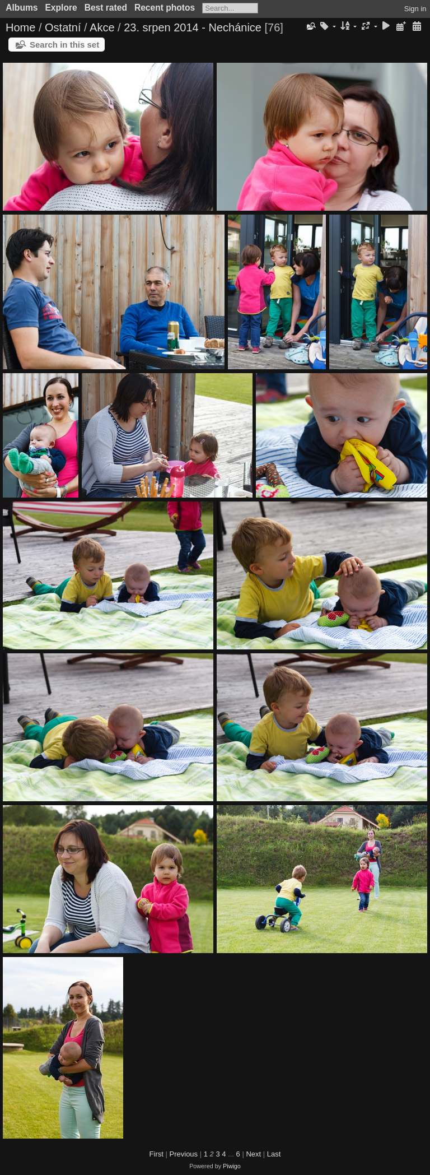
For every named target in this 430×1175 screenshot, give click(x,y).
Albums (22, 7)
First (156, 1154)
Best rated (106, 7)
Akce (102, 27)
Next (253, 1154)
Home (20, 27)
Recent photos (164, 7)
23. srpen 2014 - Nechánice (192, 27)
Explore (61, 7)
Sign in (415, 8)
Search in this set (64, 44)
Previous (184, 1154)
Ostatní (63, 27)
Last (274, 1154)
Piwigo (232, 1166)
